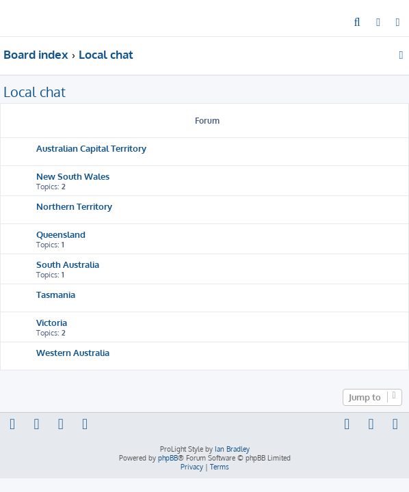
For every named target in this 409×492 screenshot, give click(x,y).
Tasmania (55, 294)
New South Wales (72, 176)
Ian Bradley (232, 449)
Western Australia (72, 352)
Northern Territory (74, 206)
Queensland (60, 234)
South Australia (67, 264)
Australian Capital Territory (91, 148)
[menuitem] (357, 23)
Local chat (34, 91)
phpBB (168, 458)
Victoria (51, 322)
